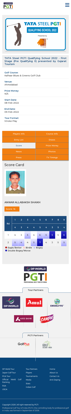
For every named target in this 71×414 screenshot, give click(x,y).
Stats (28, 383)
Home (52, 369)
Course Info (52, 134)
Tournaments (32, 376)
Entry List (18, 139)
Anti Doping (55, 380)
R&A (4, 386)
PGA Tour (6, 376)
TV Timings (52, 157)
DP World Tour (8, 369)
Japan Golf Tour (9, 373)
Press (19, 157)
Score (19, 145)
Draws (52, 139)
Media (28, 380)
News (19, 151)
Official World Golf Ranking (11, 380)
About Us (54, 373)
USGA (4, 389)
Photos (52, 151)
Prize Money (52, 145)
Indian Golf (30, 387)
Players (29, 373)
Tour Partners (31, 369)
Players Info (19, 134)
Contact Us (54, 376)
